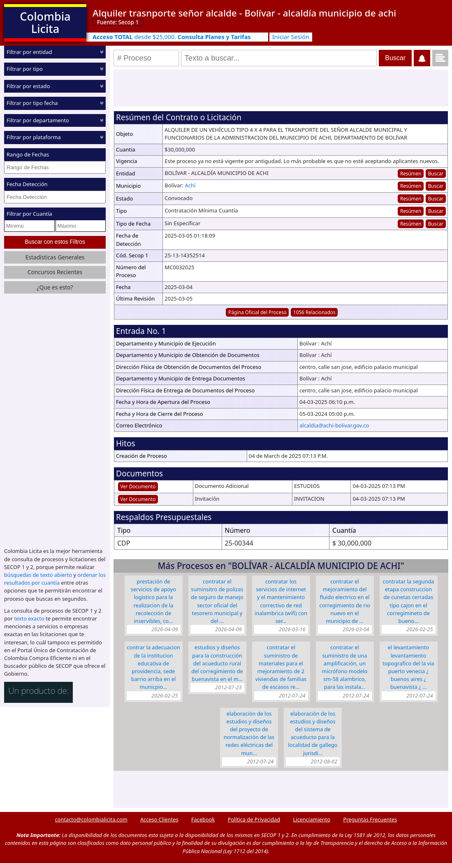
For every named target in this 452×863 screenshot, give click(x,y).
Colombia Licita (45, 22)
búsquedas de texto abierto (38, 574)
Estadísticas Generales (55, 257)
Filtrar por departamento (38, 120)
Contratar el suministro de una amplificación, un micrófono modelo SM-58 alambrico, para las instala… (344, 667)
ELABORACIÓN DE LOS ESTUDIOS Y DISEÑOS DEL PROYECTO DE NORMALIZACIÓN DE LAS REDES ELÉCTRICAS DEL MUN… (249, 733)
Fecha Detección (27, 184)
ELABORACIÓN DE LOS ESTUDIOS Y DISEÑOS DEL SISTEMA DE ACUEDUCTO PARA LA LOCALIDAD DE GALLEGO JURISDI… (312, 733)
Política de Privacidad (254, 819)
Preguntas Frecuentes (370, 819)
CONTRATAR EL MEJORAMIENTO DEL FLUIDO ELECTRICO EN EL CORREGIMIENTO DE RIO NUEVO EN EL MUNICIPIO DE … (344, 601)
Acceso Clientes (159, 819)
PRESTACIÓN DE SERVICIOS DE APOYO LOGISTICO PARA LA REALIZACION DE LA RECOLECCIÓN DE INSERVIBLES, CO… (153, 601)
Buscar (435, 173)
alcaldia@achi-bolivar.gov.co (334, 425)
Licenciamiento (311, 819)
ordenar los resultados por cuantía (55, 578)
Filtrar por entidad (29, 52)
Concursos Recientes (55, 272)
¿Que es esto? (55, 287)
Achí (190, 185)
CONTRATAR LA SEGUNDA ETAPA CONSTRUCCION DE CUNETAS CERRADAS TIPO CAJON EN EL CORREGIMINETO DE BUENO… (408, 601)
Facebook (203, 819)
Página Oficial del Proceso (257, 312)
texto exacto (29, 618)
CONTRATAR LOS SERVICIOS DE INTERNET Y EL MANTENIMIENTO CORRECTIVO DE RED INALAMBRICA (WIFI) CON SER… (281, 601)
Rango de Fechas (28, 154)
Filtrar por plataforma (34, 137)
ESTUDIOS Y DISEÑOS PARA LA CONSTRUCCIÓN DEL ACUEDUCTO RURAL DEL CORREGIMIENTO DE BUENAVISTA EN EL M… (217, 663)
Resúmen (410, 173)
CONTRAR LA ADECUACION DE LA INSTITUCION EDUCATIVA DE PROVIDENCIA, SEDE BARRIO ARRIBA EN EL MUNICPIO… (153, 667)
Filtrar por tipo (25, 68)
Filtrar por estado (28, 86)
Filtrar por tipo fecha (32, 103)
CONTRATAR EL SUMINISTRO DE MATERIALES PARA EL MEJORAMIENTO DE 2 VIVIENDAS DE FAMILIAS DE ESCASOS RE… (280, 667)
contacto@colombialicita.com (91, 819)
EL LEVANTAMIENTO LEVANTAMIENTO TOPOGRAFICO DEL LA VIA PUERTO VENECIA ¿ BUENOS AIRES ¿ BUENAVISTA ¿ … (408, 667)
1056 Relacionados (314, 312)
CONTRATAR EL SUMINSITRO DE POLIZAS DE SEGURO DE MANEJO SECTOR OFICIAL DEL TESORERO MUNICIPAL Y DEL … (217, 601)
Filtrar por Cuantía (29, 213)
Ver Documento (138, 486)
